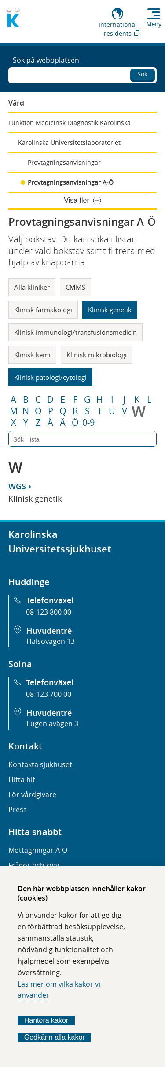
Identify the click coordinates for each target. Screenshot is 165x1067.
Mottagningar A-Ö (37, 850)
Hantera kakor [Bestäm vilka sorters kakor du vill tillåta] (46, 1020)
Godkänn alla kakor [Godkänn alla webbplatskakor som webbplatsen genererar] (54, 1037)
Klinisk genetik (110, 309)
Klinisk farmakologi (43, 309)
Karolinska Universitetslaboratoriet (69, 142)
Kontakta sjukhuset (40, 764)
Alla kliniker (32, 287)
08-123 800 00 (48, 612)
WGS (17, 486)
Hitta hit (21, 779)
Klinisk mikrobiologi (96, 354)
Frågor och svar (34, 865)
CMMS (75, 287)
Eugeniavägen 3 (52, 723)
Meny (154, 24)
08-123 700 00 (48, 694)
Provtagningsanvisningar (64, 162)
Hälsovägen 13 (50, 641)
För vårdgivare (32, 794)
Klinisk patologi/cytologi (50, 377)
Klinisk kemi (32, 354)
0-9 (88, 422)
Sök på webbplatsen (46, 60)
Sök (142, 74)
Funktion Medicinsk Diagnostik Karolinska (69, 122)
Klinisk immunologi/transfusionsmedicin (75, 332)
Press (17, 809)
